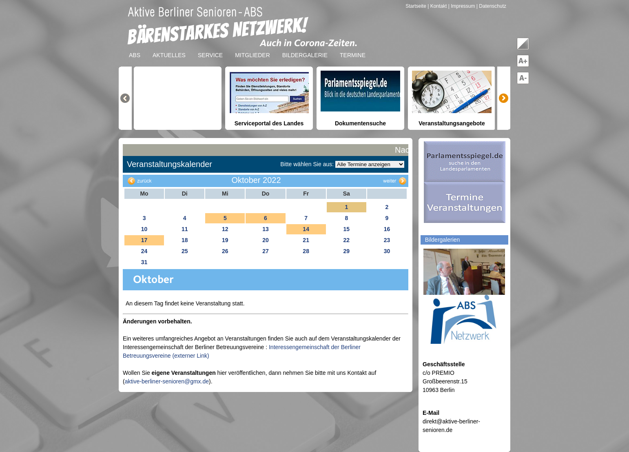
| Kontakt (437, 6)
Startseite (416, 6)
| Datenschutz (491, 6)
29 (346, 251)
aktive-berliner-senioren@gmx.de (167, 381)
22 (346, 240)
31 (144, 262)
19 (225, 240)
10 (144, 229)
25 (185, 251)
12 (225, 229)
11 (185, 229)
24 (144, 251)
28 (306, 251)
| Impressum (461, 6)
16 (387, 229)
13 (265, 229)
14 (306, 229)
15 (346, 229)
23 (387, 240)
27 (265, 251)
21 (306, 240)
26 (225, 251)
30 (387, 251)
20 (265, 240)
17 (144, 240)
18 (185, 240)
